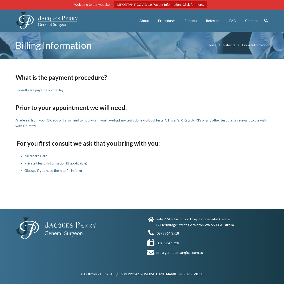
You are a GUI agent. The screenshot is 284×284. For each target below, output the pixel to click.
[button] (266, 20)
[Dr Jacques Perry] (58, 20)
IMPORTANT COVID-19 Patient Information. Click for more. (160, 4)
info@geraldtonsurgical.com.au (179, 252)
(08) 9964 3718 (167, 233)
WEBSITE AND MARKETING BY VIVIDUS (173, 274)
